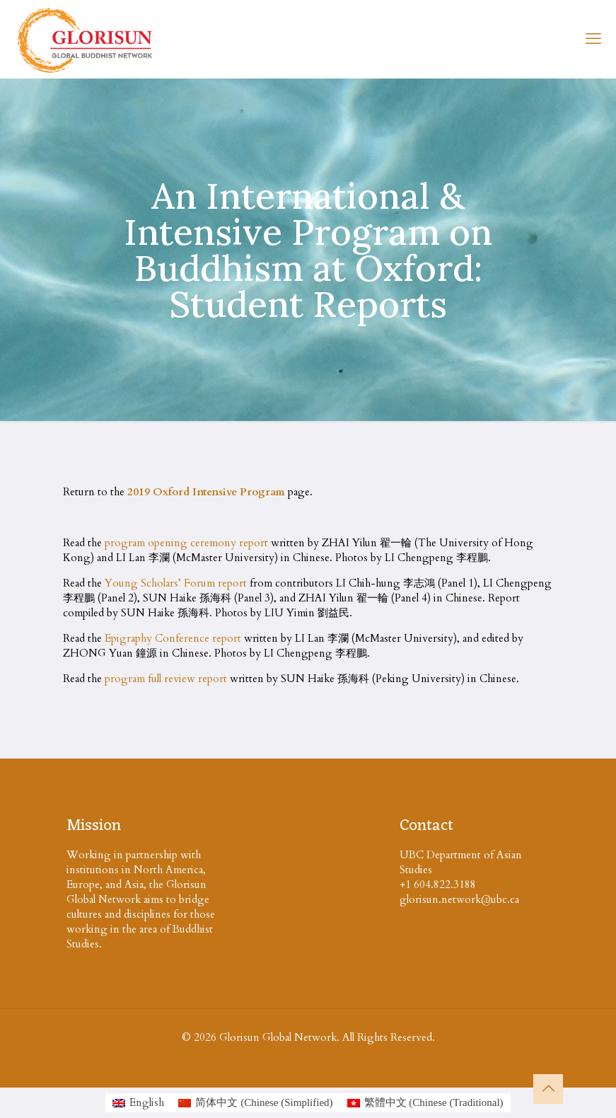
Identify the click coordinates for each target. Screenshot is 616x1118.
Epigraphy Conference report (173, 638)
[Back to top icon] (548, 1089)
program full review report (166, 679)
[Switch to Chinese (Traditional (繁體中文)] (425, 1102)
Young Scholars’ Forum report (176, 583)
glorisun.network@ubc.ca (459, 899)
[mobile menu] (593, 39)
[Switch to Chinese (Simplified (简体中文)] (255, 1102)
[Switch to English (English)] (138, 1102)
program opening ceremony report (186, 543)
